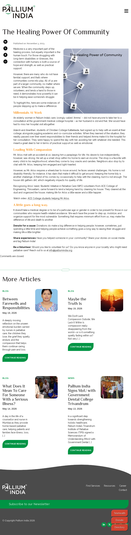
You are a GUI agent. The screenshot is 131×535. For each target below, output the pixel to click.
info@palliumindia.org (60, 250)
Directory (119, 527)
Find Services (93, 485)
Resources (109, 485)
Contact (123, 490)
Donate (120, 520)
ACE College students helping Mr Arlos (48, 198)
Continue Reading (15, 358)
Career (122, 485)
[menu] (126, 11)
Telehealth (119, 513)
